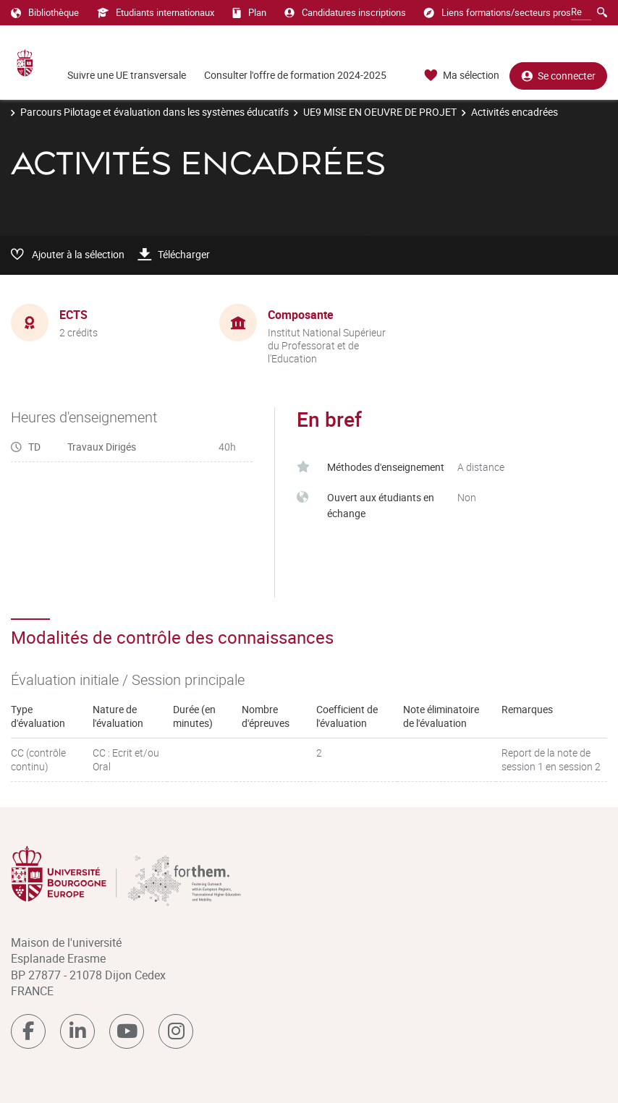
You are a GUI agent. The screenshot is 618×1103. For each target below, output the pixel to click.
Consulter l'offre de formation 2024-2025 (295, 75)
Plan (249, 12)
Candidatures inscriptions (345, 12)
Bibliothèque (45, 12)
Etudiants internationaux (155, 12)
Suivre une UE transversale (126, 75)
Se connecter (558, 75)
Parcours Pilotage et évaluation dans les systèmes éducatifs (154, 112)
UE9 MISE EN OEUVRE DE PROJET (380, 112)
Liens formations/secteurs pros (497, 12)
